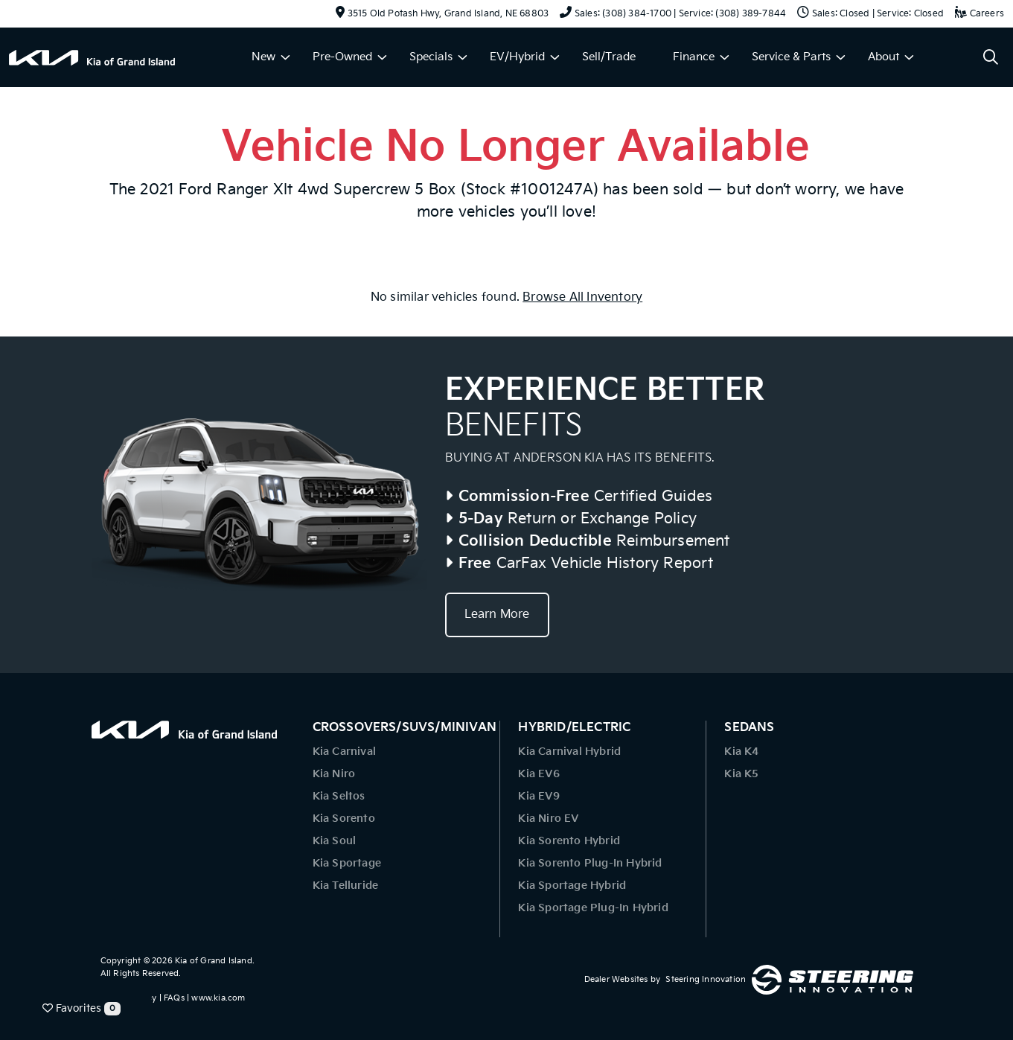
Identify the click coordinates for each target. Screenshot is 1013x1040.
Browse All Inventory (582, 297)
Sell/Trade (609, 57)
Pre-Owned (342, 57)
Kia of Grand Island (213, 961)
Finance (694, 57)
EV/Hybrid (517, 57)
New (263, 57)
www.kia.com (218, 998)
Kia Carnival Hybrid (569, 751)
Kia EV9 (538, 796)
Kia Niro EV (548, 818)
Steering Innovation (705, 979)
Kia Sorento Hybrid (569, 841)
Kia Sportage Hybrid (572, 885)
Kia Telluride (346, 885)
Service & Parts (791, 57)
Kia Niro (334, 774)
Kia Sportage (347, 863)
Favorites (81, 1008)
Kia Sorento (344, 818)
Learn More (497, 614)
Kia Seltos (339, 796)
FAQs (174, 998)
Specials (431, 57)
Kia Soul (335, 841)
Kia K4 (741, 751)
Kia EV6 (538, 774)
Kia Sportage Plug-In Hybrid (593, 908)
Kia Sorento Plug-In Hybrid (590, 863)
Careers (979, 13)
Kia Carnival (344, 751)
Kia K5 (741, 774)
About (883, 57)
